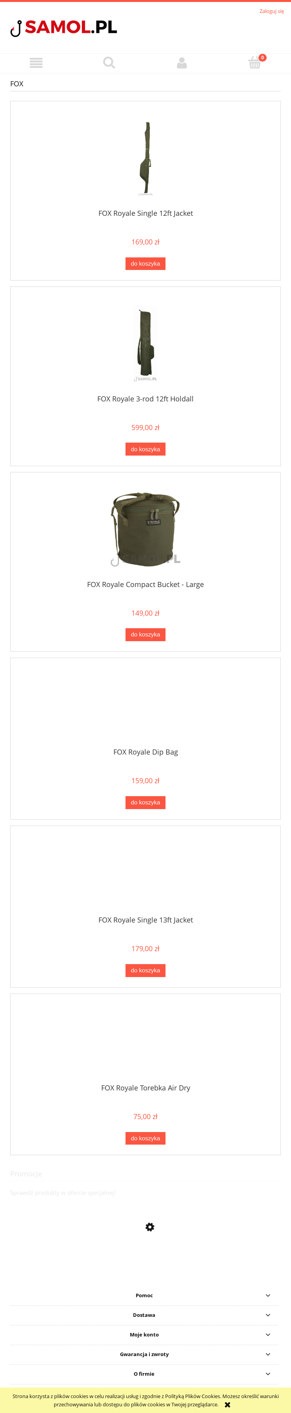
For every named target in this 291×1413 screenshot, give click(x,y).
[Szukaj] (109, 62)
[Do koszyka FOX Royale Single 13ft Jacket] (145, 970)
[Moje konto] (182, 63)
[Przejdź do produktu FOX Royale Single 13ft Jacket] (145, 873)
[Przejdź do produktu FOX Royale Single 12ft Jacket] (145, 158)
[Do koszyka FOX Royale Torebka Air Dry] (145, 1138)
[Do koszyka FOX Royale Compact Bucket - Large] (145, 634)
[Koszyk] (255, 62)
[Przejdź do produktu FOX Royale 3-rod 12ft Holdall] (145, 343)
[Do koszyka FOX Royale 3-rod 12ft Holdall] (145, 449)
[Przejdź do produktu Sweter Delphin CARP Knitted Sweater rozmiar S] (145, 1278)
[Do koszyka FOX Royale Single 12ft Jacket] (145, 263)
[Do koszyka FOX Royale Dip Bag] (145, 802)
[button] (36, 63)
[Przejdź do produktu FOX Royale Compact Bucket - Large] (145, 529)
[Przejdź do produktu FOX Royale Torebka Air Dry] (145, 1041)
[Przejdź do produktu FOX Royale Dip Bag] (145, 705)
